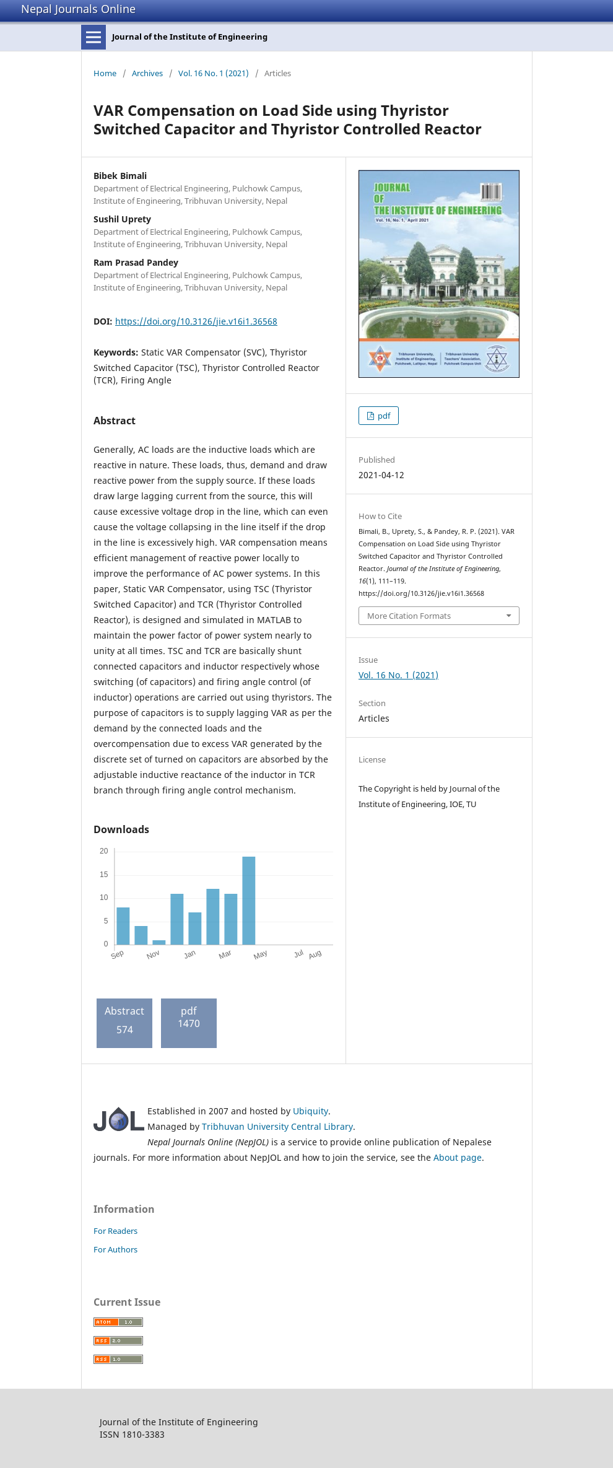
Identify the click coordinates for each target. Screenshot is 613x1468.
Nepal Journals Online (78, 8)
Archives (147, 73)
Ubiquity (310, 1111)
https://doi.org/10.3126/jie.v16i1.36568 (196, 321)
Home (104, 73)
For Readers (115, 1230)
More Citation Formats (409, 615)
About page (457, 1157)
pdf (383, 415)
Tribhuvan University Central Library (277, 1126)
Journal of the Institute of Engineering (189, 36)
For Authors (115, 1249)
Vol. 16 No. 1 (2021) (213, 73)
